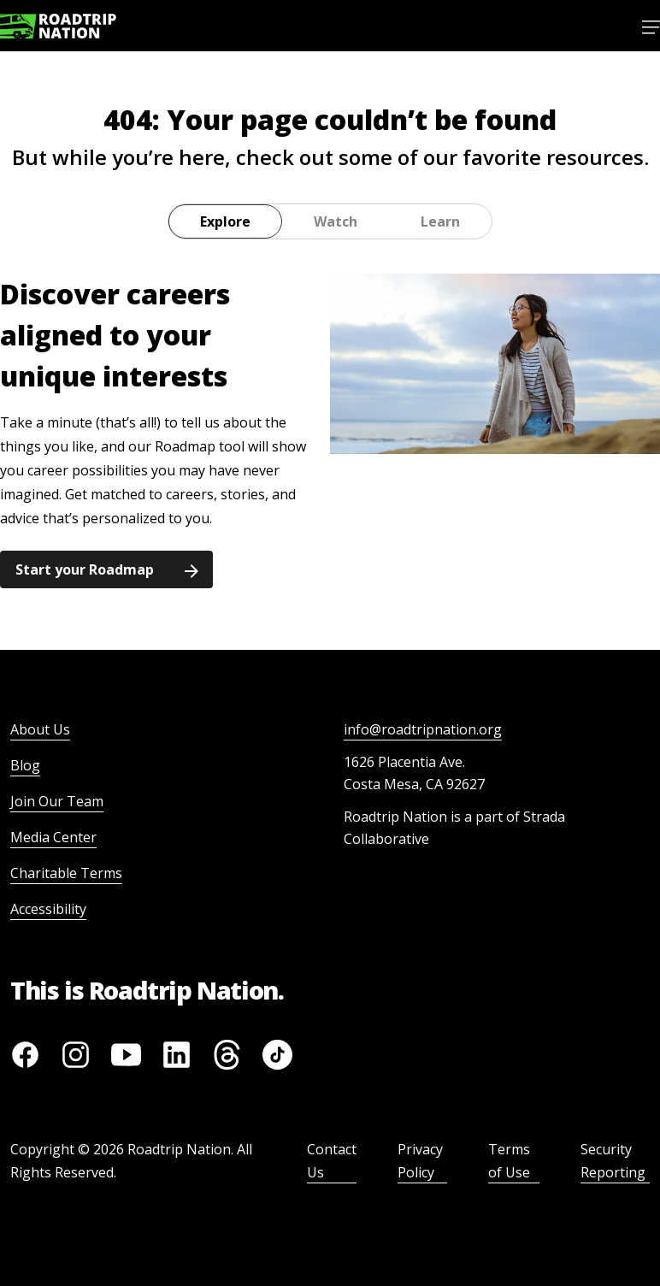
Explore (225, 221)
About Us (40, 729)
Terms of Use (509, 1160)
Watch (335, 221)
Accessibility (48, 909)
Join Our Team (56, 801)
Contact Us (332, 1160)
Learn (440, 221)
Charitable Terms (66, 873)
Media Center (53, 837)
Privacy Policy (420, 1160)
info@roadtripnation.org (423, 729)
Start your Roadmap (106, 569)
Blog (25, 765)
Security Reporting (612, 1160)
